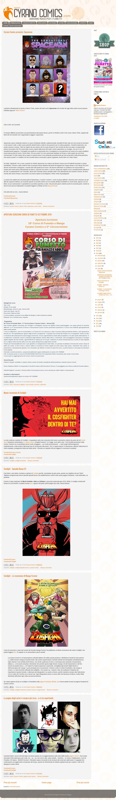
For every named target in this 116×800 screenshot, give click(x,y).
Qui (58, 681)
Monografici (97, 183)
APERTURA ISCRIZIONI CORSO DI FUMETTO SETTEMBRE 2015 (28, 214)
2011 (97, 323)
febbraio (100, 310)
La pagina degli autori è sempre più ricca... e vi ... (104, 295)
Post (97, 156)
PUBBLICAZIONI (15, 23)
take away (97, 223)
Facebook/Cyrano (9, 196)
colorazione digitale (19, 384)
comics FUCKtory (99, 218)
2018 (97, 245)
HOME (5, 23)
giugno (100, 299)
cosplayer (97, 213)
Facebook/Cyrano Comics (12, 452)
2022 (97, 240)
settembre (43, 384)
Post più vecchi (83, 783)
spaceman (31, 206)
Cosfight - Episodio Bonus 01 (15, 468)
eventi (95, 175)
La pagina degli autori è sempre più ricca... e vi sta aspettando (28, 698)
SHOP (91, 23)
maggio (100, 302)
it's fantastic (97, 230)
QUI (31, 483)
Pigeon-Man (97, 194)
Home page (46, 783)
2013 (97, 318)
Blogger (69, 794)
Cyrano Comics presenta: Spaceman (18, 32)
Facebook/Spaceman (11, 198)
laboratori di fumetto (100, 204)
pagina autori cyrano (30, 776)
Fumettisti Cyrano (99, 180)
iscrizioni (36, 384)
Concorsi (96, 201)
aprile (99, 305)
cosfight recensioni (20, 460)
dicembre (100, 255)
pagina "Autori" (74, 756)
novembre (101, 258)
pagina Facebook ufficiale (48, 681)
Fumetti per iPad (99, 225)
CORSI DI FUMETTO (29, 23)
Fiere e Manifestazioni (100, 168)
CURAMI (96, 199)
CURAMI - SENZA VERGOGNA (12, 25)
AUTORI (61, 23)
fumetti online (98, 187)
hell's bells (97, 220)
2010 (97, 326)
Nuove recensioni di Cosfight (15, 392)
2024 (97, 238)
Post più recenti (10, 783)
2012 (97, 321)
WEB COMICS (42, 23)
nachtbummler (98, 197)
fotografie (96, 216)
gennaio (100, 312)
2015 (11, 384)
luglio (99, 268)
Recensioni (97, 185)
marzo (100, 307)
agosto (100, 266)
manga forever (41, 690)
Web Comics (20, 110)
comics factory (98, 171)
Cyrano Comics (14, 206)
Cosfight (35, 473)
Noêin (95, 192)
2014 (97, 315)
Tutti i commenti (100, 159)
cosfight (12, 460)
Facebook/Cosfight (10, 454)
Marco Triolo (23, 206)
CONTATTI (83, 23)
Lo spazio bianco (29, 442)
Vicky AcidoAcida (99, 211)
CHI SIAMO (52, 23)
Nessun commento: (49, 206)
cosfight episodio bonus (22, 567)
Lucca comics (98, 178)
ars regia (96, 227)
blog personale (52, 186)
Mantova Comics (99, 206)
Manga (96, 208)
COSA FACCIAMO (72, 23)
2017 (97, 248)
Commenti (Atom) (15, 786)
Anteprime (97, 190)
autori (11, 776)
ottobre (100, 261)
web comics (37, 206)
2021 (97, 243)
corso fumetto (30, 384)
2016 (97, 251)
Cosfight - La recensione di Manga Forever (20, 575)
